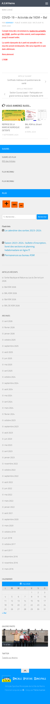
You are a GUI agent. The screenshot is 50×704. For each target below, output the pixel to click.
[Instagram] (46, 148)
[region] (25, 638)
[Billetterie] (37, 149)
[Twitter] (42, 148)
